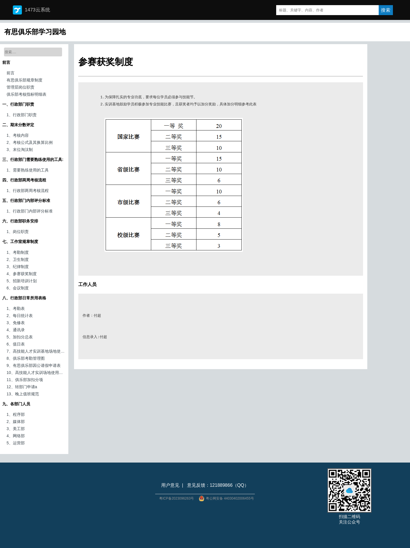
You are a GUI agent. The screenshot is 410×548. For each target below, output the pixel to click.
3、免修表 (16, 322)
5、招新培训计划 (22, 281)
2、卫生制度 (18, 259)
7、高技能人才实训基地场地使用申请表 (36, 351)
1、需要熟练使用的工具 (28, 170)
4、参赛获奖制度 (22, 273)
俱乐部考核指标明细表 (26, 94)
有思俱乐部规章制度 (24, 80)
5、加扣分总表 (20, 337)
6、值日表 (16, 344)
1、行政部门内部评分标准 (30, 211)
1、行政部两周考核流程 (28, 190)
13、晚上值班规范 (23, 394)
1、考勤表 (16, 308)
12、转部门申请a (22, 387)
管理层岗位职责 (20, 87)
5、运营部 (16, 443)
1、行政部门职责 (22, 115)
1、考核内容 (18, 135)
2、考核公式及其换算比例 (30, 142)
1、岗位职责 (18, 231)
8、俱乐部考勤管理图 (26, 358)
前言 (11, 73)
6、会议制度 (18, 288)
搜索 (386, 10)
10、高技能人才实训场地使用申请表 (36, 372)
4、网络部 (16, 436)
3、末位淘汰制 (20, 149)
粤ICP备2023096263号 (176, 498)
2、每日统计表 (20, 315)
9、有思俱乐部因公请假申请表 (34, 365)
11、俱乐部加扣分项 (25, 379)
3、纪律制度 (18, 266)
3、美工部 (16, 428)
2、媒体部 (16, 421)
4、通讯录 (16, 330)
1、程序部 (16, 414)
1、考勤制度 (18, 252)
